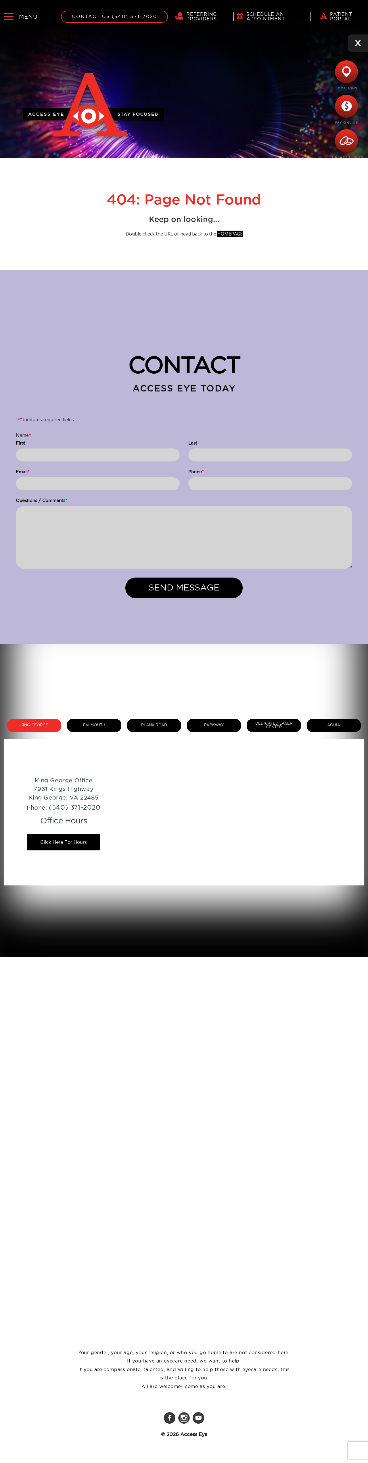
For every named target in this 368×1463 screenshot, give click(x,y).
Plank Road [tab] (154, 725)
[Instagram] (184, 1418)
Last (192, 443)
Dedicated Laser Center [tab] (273, 725)
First (20, 443)
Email (22, 472)
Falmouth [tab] (94, 725)
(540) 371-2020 (74, 807)
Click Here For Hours (63, 842)
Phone (196, 472)
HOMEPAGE (230, 234)
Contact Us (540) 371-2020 (114, 16)
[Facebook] (169, 1418)
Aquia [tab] (333, 725)
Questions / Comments (41, 501)
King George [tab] (34, 725)
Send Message (184, 588)
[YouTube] (198, 1418)
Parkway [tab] (214, 725)
